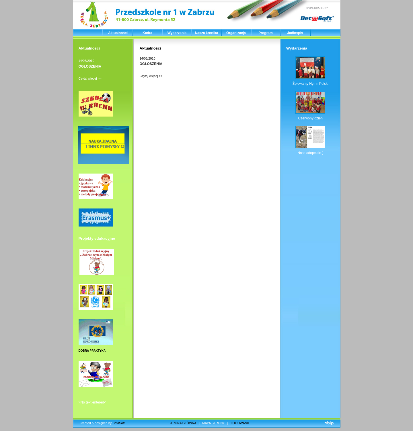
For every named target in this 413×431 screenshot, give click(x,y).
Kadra (147, 33)
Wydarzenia (176, 33)
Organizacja (236, 33)
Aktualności (118, 33)
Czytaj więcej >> (90, 78)
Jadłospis (295, 33)
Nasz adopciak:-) (310, 153)
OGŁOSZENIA (90, 66)
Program (265, 33)
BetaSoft (118, 423)
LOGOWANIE (240, 423)
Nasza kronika (206, 33)
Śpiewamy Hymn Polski (310, 84)
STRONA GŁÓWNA (182, 423)
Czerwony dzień (310, 118)
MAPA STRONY (213, 423)
